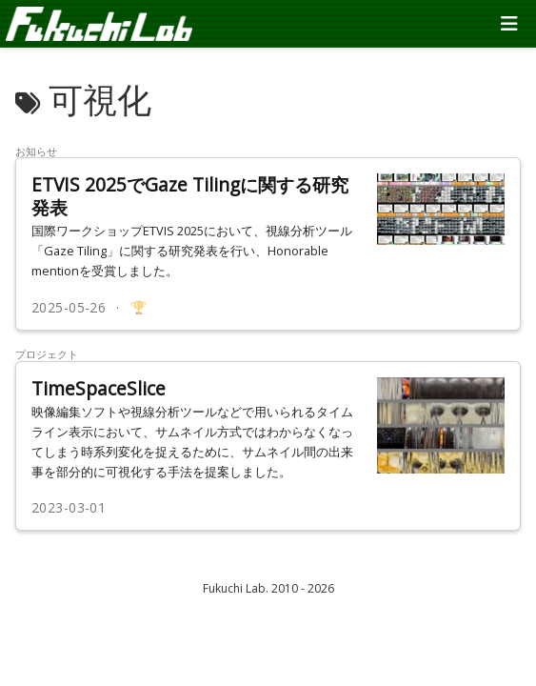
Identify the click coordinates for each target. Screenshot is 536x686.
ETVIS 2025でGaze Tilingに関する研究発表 (189, 196)
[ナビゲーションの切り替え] (509, 24)
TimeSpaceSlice (98, 388)
